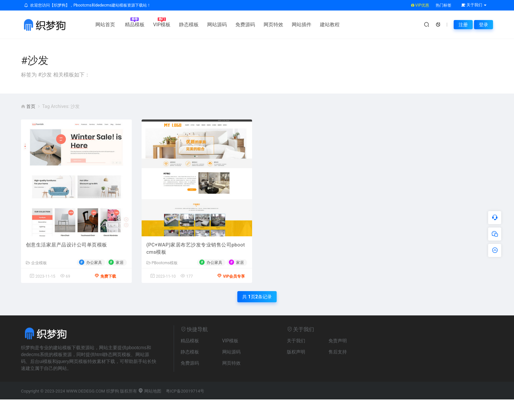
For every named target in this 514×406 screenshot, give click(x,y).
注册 (463, 24)
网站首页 (98, 25)
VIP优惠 (420, 5)
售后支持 (337, 358)
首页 (30, 106)
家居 (120, 263)
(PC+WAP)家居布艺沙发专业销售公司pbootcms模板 (196, 250)
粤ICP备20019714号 (185, 397)
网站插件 (294, 25)
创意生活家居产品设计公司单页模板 (66, 246)
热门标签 (443, 5)
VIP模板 (154, 25)
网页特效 (266, 25)
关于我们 (296, 347)
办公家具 (94, 263)
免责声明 (337, 347)
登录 (483, 24)
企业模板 (36, 264)
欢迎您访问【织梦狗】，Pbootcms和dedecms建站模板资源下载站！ (87, 5)
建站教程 (322, 25)
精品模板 (127, 25)
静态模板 (181, 25)
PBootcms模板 (162, 264)
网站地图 (149, 397)
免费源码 (237, 25)
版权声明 (296, 358)
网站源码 (209, 25)
